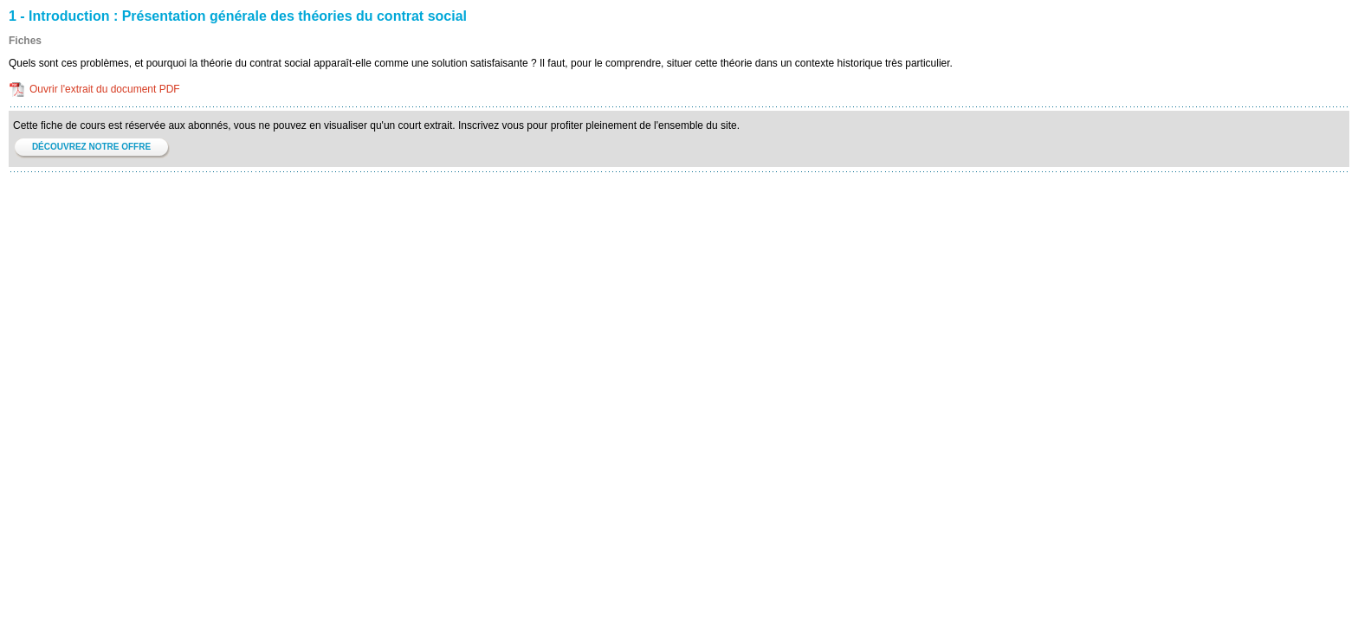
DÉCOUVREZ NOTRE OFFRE (91, 146)
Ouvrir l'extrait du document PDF (104, 89)
